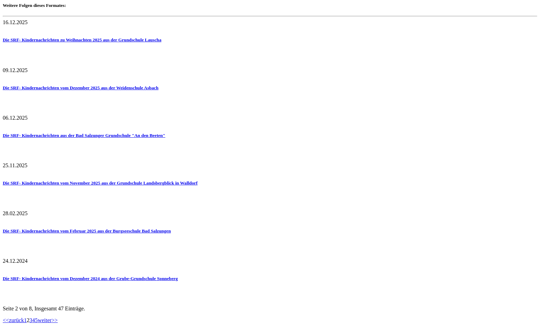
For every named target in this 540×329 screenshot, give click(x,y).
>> (55, 320)
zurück (16, 320)
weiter (45, 320)
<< (6, 320)
